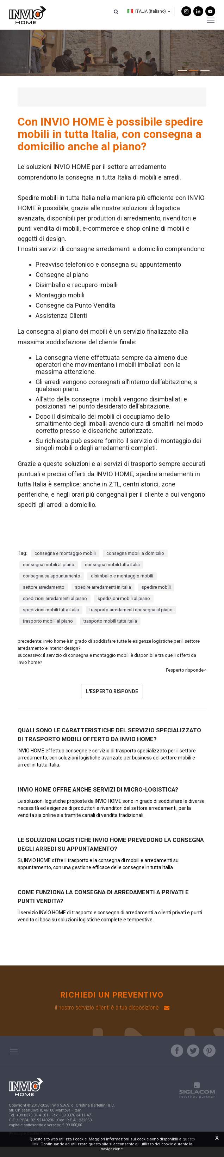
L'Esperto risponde (185, 681)
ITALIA (145, 12)
